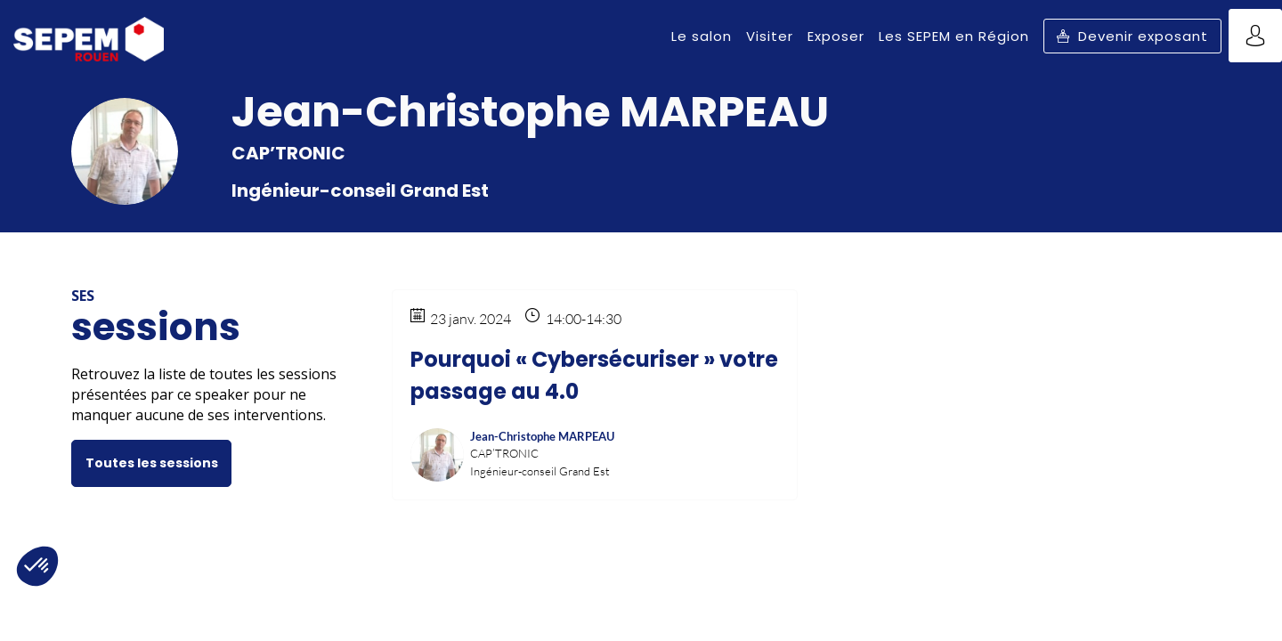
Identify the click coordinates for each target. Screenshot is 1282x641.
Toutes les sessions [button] (151, 463)
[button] (1132, 36)
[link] (701, 35)
